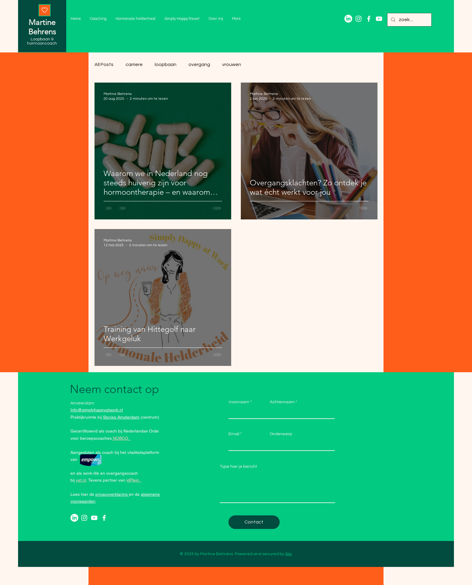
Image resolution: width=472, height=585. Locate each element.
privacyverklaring (112, 494)
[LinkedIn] (348, 19)
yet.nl (81, 480)
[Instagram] (358, 19)
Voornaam (238, 402)
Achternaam (282, 402)
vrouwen (231, 64)
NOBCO (120, 438)
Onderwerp (281, 434)
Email (233, 434)
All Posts (104, 64)
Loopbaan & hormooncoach (42, 41)
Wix (288, 554)
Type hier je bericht (238, 466)
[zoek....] (409, 19)
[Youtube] (379, 19)
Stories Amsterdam (121, 417)
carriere (134, 64)
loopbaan (165, 64)
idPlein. (133, 480)
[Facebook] (369, 19)
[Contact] (254, 522)
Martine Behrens (42, 27)
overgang (199, 64)
